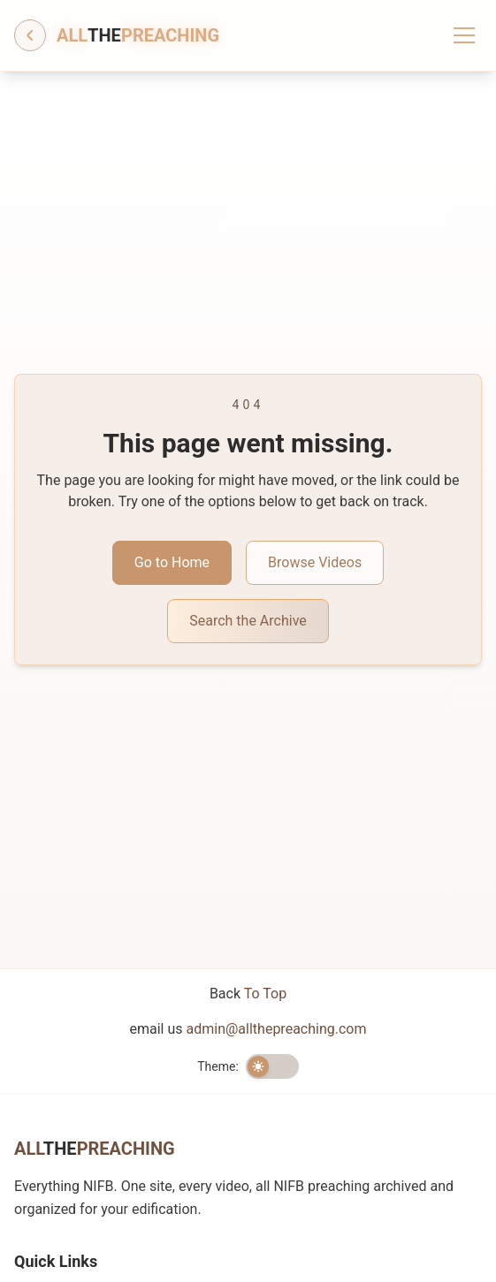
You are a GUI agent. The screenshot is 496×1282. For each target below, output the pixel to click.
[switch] (272, 1066)
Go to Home (172, 562)
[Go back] (30, 35)
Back (248, 993)
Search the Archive (248, 620)
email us (248, 1028)
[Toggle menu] (464, 35)
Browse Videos (315, 562)
